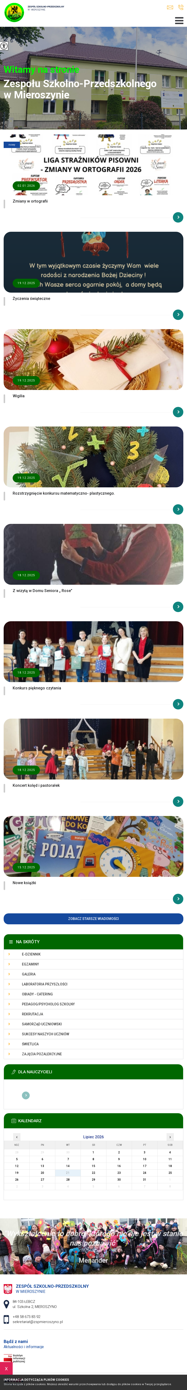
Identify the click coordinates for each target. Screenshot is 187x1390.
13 (42, 1166)
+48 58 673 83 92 (181, 7)
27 (42, 1179)
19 (17, 1173)
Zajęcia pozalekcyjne (42, 1054)
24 (144, 1173)
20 (42, 1173)
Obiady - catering (37, 994)
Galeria (29, 974)
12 (17, 1166)
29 (93, 1179)
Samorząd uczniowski (42, 1024)
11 (170, 1159)
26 (17, 1179)
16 (119, 1166)
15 (93, 1166)
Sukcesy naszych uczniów (45, 1034)
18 (170, 1166)
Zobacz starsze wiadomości (93, 919)
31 (144, 1179)
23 (119, 1173)
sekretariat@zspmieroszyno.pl (170, 7)
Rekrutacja (32, 1014)
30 (119, 1179)
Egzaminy (30, 964)
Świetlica (30, 1044)
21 (68, 1173)
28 (68, 1179)
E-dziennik (31, 954)
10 (144, 1159)
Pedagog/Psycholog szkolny (48, 1004)
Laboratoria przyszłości (44, 984)
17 (144, 1166)
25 (170, 1173)
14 (68, 1166)
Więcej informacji (26, 1095)
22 (93, 1173)
